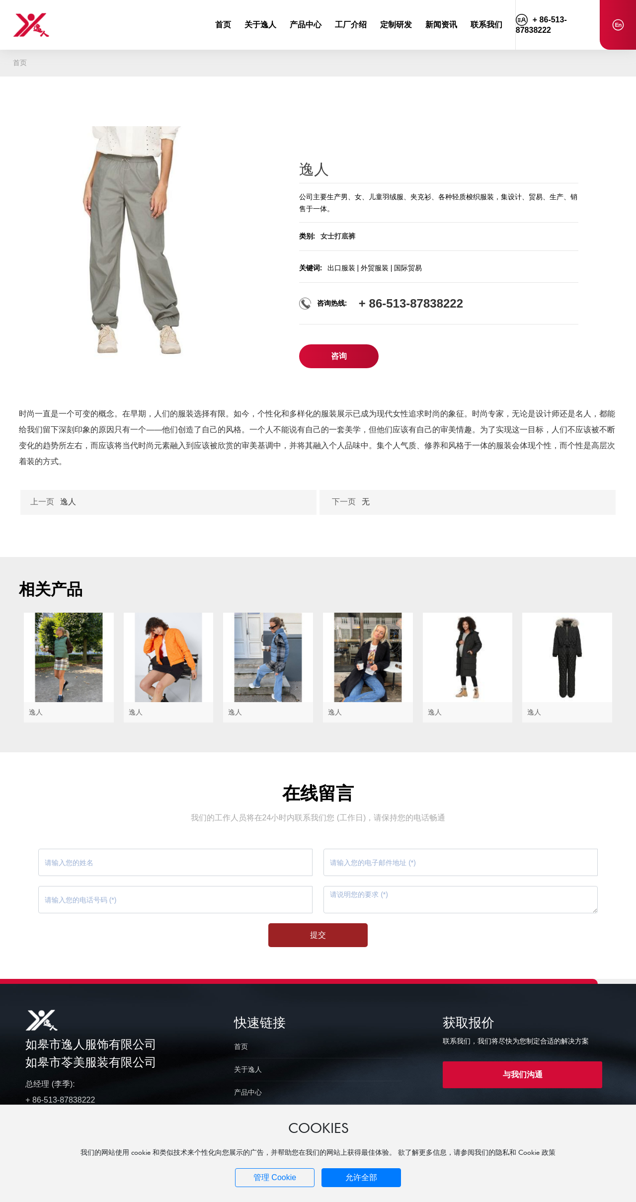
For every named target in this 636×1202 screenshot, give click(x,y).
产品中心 (248, 1092)
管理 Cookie (274, 1177)
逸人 (68, 501)
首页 (241, 1046)
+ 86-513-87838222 (411, 303)
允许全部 (361, 1177)
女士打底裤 (337, 236)
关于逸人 (248, 1069)
